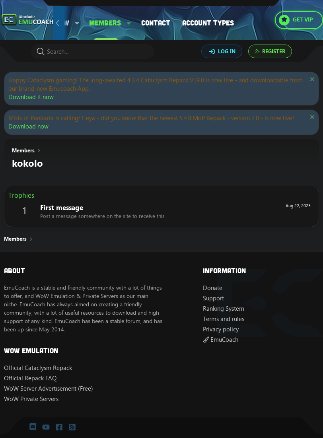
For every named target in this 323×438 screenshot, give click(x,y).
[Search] (92, 51)
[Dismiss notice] (311, 80)
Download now (28, 126)
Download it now (31, 97)
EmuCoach (220, 339)
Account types (208, 22)
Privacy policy (221, 329)
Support (213, 298)
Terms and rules (223, 319)
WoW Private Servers (31, 399)
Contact (155, 22)
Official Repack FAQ (30, 378)
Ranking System (223, 308)
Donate (212, 288)
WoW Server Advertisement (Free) (48, 388)
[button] (77, 23)
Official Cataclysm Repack (38, 368)
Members (105, 22)
